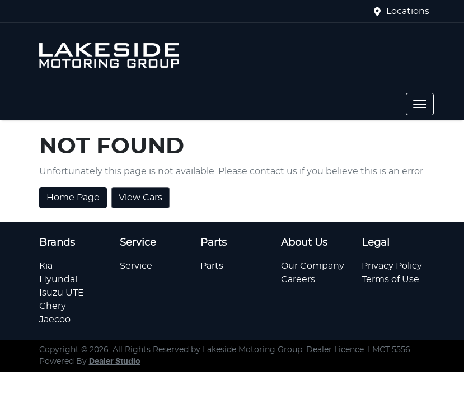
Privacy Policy (392, 265)
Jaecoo (55, 319)
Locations (407, 11)
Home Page (73, 197)
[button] (420, 104)
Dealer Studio (114, 361)
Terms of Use (390, 279)
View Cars (140, 197)
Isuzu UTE (61, 292)
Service (136, 265)
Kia (46, 265)
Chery (52, 306)
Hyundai (58, 279)
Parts (211, 265)
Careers (298, 279)
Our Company (312, 265)
